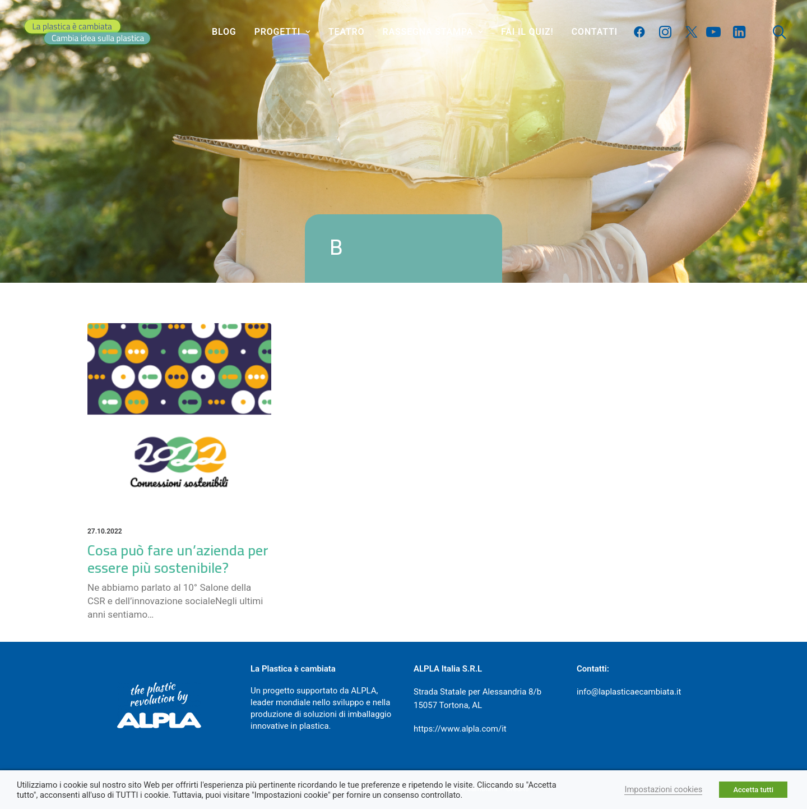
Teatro (346, 31)
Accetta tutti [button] (753, 789)
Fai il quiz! (527, 31)
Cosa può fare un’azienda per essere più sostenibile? (177, 558)
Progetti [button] (282, 31)
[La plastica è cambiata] (87, 32)
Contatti (595, 31)
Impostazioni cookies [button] (663, 789)
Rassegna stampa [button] (433, 31)
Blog (224, 31)
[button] (642, 32)
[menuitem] (224, 32)
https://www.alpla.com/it (460, 729)
